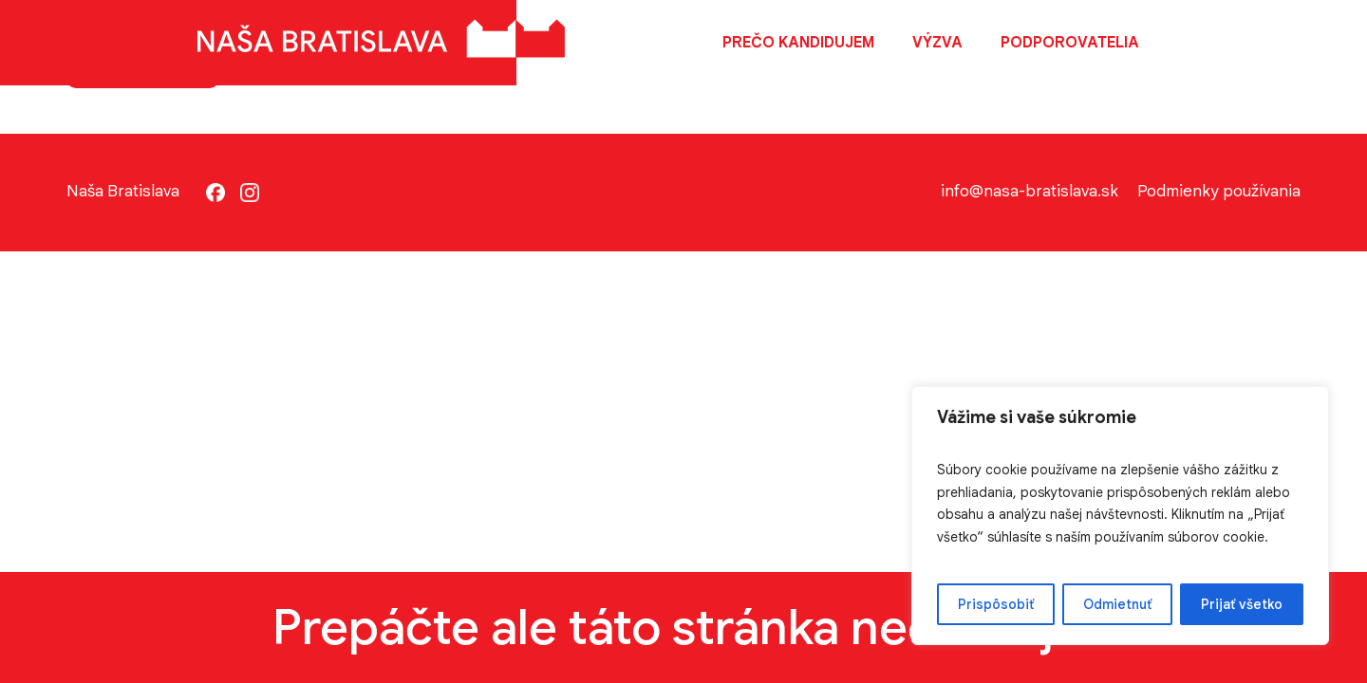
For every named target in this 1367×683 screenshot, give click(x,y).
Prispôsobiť (996, 604)
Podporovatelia (1070, 42)
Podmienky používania (1219, 191)
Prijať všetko (1242, 604)
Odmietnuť (1117, 604)
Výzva (937, 42)
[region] (1120, 515)
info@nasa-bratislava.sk (1029, 191)
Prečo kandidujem (798, 42)
